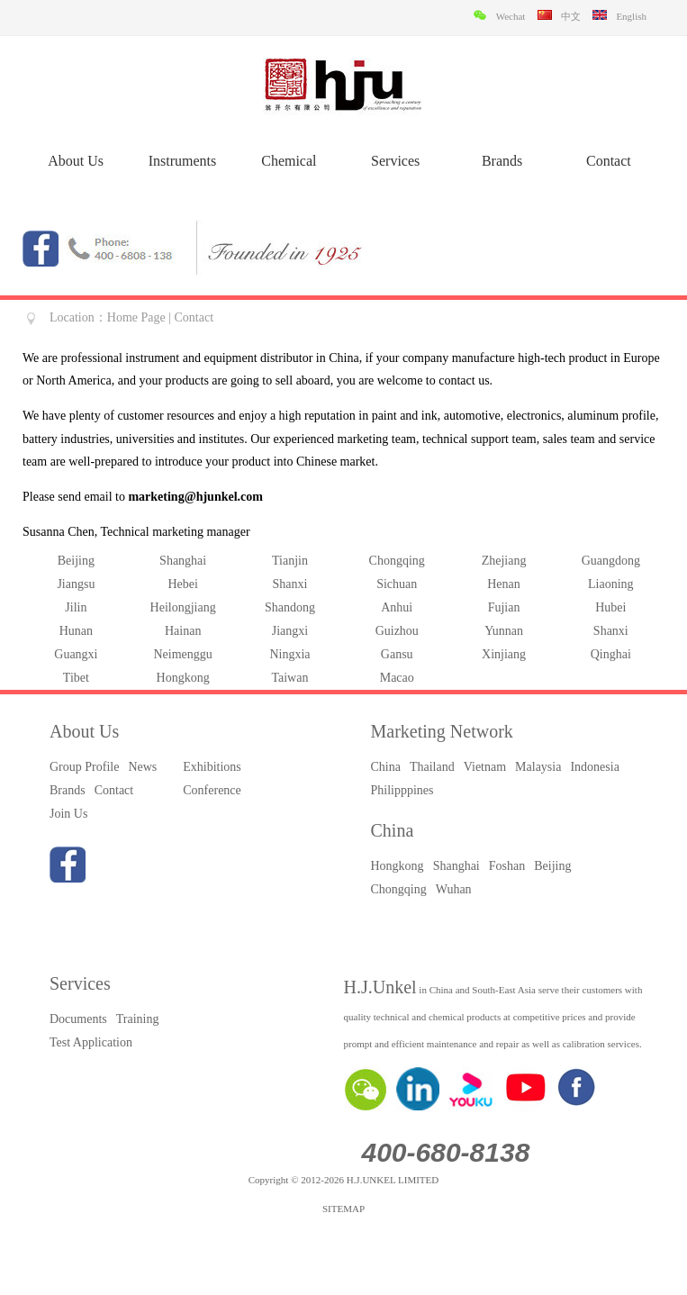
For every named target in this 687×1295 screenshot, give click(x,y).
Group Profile (84, 767)
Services (395, 160)
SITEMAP (343, 1208)
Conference (212, 790)
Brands (502, 160)
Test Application (91, 1042)
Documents (78, 1019)
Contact (608, 160)
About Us (76, 160)
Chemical (288, 160)
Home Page (136, 317)
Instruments (183, 160)
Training (137, 1019)
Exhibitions (212, 767)
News (142, 767)
